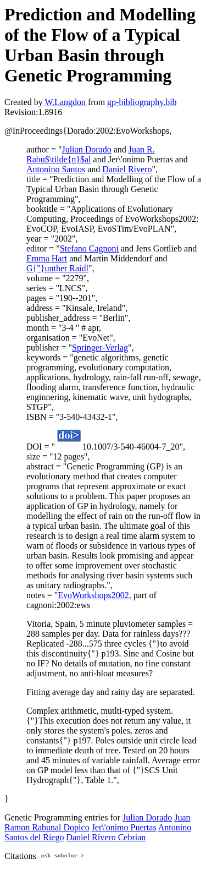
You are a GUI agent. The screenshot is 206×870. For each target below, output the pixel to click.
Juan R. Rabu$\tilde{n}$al (90, 154)
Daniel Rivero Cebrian (106, 837)
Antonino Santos (55, 169)
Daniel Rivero (127, 169)
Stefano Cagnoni (89, 248)
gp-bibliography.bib (142, 102)
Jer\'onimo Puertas (124, 827)
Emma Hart (46, 258)
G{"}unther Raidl (57, 268)
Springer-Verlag (100, 347)
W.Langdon (65, 102)
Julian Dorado (86, 149)
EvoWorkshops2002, (94, 595)
